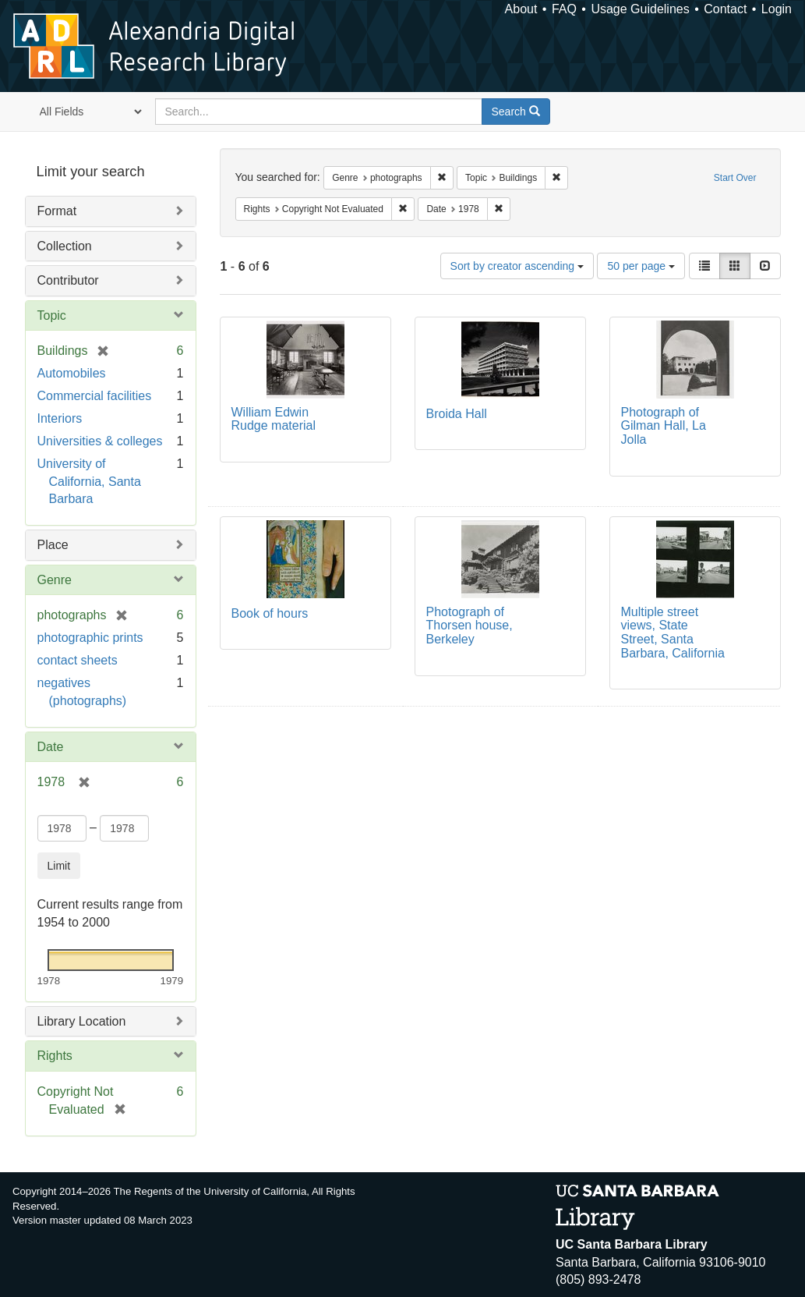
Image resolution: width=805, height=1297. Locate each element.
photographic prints (90, 637)
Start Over (735, 177)
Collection (64, 246)
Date (50, 746)
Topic (51, 315)
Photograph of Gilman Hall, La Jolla (663, 426)
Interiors (60, 418)
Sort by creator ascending (517, 266)
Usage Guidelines (640, 9)
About (521, 9)
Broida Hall (456, 413)
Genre (54, 579)
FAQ (564, 9)
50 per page (641, 266)
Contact (725, 9)
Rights (54, 1055)
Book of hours (270, 613)
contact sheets (77, 660)
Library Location (81, 1021)
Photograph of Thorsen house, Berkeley (469, 625)
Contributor (68, 280)
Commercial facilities (94, 395)
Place (53, 544)
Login (776, 9)
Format (57, 211)
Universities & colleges (100, 441)
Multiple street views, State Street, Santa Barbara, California (673, 632)
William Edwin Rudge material (273, 419)
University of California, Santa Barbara (89, 481)
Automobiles (71, 373)
